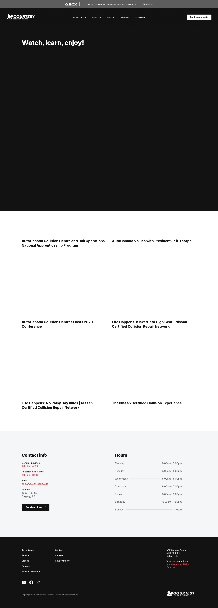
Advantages (28, 550)
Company (27, 566)
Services (26, 555)
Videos (25, 560)
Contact (59, 550)
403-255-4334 (30, 466)
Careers (59, 555)
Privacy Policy (62, 560)
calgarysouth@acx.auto (35, 483)
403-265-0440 (30, 474)
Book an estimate (199, 17)
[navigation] (21, 17)
